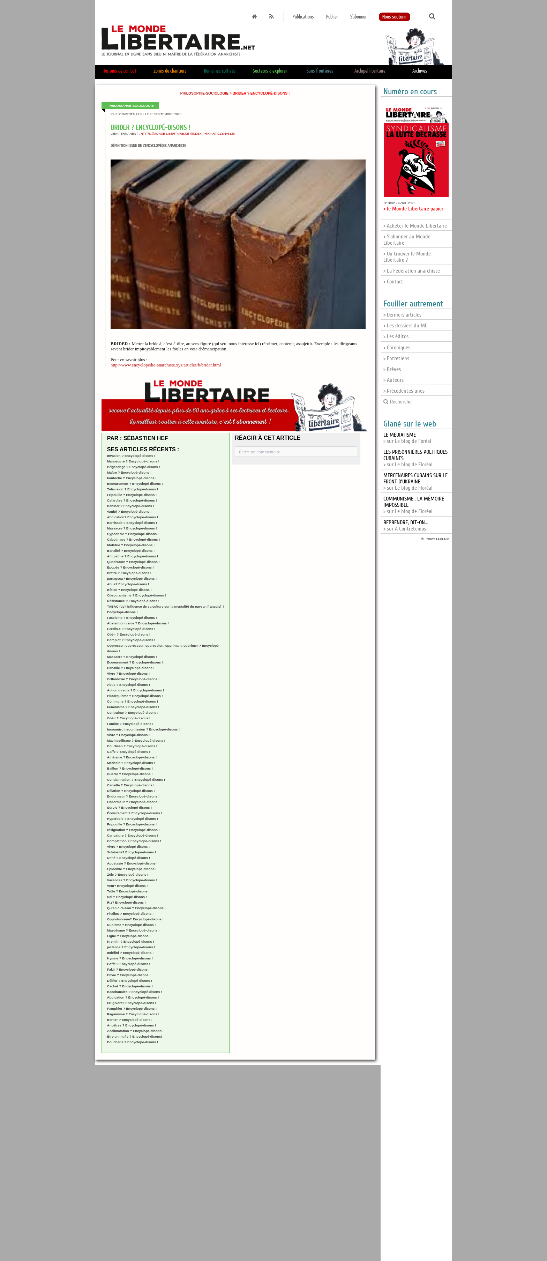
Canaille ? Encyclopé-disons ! (131, 668)
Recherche (397, 402)
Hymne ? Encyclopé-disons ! (130, 958)
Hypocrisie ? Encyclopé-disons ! (133, 534)
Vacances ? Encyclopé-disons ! (132, 880)
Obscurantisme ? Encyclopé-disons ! (136, 595)
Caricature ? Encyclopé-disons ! (132, 835)
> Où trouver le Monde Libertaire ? (407, 257)
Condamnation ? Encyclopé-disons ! (136, 779)
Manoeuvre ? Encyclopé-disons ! (133, 461)
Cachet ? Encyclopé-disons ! (130, 986)
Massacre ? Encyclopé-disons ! (132, 528)
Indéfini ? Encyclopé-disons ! (130, 953)
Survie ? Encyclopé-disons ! (129, 807)
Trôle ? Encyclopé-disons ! (128, 891)
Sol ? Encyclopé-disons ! (127, 897)
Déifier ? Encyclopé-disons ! (129, 980)
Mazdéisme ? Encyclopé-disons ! (133, 930)
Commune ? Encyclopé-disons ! (132, 701)
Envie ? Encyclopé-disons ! (129, 975)
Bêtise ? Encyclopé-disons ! (129, 590)
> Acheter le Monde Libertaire (415, 226)
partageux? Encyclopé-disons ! (132, 578)
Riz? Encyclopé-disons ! (126, 902)
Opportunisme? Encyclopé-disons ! (135, 919)
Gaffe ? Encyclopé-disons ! (128, 752)
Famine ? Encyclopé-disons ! (130, 724)
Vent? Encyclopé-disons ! (127, 886)
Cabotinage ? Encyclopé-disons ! (133, 539)
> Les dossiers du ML (405, 325)
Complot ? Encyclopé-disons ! (131, 640)
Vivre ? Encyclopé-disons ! (128, 673)
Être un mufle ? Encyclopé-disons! (134, 1036)
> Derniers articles (402, 315)
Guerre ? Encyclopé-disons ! (130, 774)
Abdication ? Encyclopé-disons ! (133, 997)
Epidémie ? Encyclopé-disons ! (132, 869)
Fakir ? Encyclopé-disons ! (128, 969)
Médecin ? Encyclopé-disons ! (131, 763)
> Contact (393, 282)
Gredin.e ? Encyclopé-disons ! (131, 629)
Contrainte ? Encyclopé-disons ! (132, 712)
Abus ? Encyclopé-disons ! (128, 685)
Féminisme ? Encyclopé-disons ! (133, 707)
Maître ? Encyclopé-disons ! (129, 472)
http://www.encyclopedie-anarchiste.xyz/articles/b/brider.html (166, 365)
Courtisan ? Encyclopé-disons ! (132, 746)
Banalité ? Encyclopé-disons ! (131, 550)
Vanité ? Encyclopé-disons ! (129, 511)
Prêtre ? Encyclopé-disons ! (129, 573)
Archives (419, 71)
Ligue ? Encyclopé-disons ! (129, 936)
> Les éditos (396, 336)
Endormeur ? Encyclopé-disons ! (133, 796)
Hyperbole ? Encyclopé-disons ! (132, 819)
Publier (332, 17)
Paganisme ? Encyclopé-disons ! (133, 1014)
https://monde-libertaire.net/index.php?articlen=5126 (188, 133)
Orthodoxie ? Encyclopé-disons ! (133, 679)
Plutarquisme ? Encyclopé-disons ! (135, 696)
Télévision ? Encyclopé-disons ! (132, 489)
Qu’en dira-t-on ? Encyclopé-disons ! (136, 908)
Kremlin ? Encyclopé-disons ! (130, 941)
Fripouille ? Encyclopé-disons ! (132, 495)
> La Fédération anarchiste (411, 271)
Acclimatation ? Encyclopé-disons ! (135, 1031)
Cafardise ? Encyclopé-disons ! (132, 500)
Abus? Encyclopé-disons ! (128, 584)
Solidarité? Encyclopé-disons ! (131, 852)
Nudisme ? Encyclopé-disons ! (131, 925)
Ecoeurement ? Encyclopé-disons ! (135, 483)
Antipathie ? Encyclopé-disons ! (132, 556)
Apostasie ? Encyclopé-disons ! (132, 863)
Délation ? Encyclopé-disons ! (131, 791)
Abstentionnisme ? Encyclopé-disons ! (138, 623)
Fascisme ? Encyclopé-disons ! (132, 618)
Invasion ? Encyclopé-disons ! (131, 456)
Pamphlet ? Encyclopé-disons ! (132, 1008)
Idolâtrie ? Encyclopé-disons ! (131, 545)
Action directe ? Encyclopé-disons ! (135, 690)
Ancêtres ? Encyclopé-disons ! (131, 1025)
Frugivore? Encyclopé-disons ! (131, 1003)
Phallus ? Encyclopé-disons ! (130, 913)
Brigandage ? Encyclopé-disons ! (133, 467)
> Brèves (392, 369)
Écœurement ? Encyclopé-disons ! (134, 813)
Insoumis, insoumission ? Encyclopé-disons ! (143, 729)
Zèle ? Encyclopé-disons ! (127, 874)
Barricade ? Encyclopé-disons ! (132, 523)
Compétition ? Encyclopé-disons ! (134, 841)
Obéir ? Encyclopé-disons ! (128, 634)
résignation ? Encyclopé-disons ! (133, 830)
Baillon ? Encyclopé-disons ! (130, 768)
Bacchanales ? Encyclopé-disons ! (134, 992)
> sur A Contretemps (405, 525)
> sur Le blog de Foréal (407, 438)
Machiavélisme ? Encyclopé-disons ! (136, 740)
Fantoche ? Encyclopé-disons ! (132, 478)
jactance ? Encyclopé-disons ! (131, 947)
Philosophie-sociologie (204, 93)
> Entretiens (396, 358)
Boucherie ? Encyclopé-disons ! (132, 1042)
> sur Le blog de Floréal (415, 481)
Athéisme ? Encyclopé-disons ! (132, 757)
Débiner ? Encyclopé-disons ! (130, 506)
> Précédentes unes (404, 391)
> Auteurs (393, 380)
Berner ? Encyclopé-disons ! (129, 1020)
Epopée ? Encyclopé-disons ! (130, 567)
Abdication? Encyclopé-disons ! (132, 517)
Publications (303, 17)
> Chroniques (396, 347)
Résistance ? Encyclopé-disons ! (133, 601)
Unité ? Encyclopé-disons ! (128, 858)
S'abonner (358, 17)
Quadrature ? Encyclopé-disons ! (133, 562)
